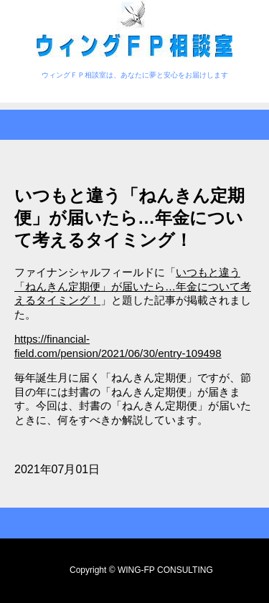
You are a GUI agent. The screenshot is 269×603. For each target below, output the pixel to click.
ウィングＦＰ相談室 (134, 30)
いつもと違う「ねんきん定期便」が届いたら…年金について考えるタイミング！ (132, 286)
